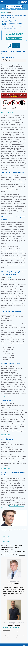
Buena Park (6, 539)
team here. (22, 554)
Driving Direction (5, 396)
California (6, 12)
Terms (17, 645)
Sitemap (5, 645)
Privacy (22, 645)
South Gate (6, 536)
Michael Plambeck (6, 629)
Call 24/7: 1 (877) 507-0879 (8, 112)
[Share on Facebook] (3, 60)
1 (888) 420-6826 (14, 6)
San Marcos (6, 541)
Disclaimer (11, 645)
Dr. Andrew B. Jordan (7, 587)
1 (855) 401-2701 (11, 277)
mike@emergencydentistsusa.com (11, 627)
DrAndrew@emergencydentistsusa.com (12, 585)
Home (2, 12)
